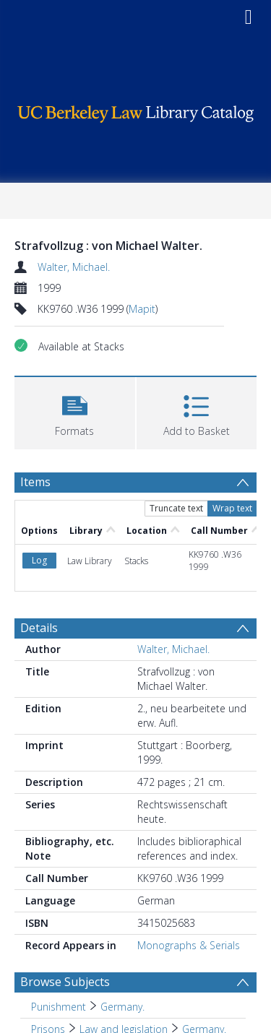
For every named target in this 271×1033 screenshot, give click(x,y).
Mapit (142, 309)
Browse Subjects (65, 982)
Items (35, 482)
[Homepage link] (135, 110)
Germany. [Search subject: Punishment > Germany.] (122, 1006)
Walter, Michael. (74, 267)
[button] (74, 411)
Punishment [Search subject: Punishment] (58, 1006)
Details (39, 628)
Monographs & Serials (188, 945)
